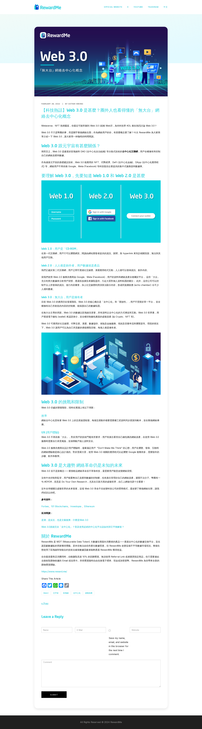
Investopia (75, 506)
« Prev (44, 603)
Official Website (113, 7)
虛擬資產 (88, 593)
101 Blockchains (59, 506)
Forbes (45, 506)
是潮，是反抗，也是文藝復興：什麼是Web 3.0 (64, 520)
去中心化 (77, 593)
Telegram (153, 7)
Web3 (45, 593)
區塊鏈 (66, 593)
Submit (54, 695)
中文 (166, 7)
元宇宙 (55, 593)
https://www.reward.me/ (54, 571)
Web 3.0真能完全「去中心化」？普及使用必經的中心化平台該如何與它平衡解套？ (82, 526)
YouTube (138, 7)
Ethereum (89, 506)
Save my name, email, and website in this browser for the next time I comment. (118, 646)
